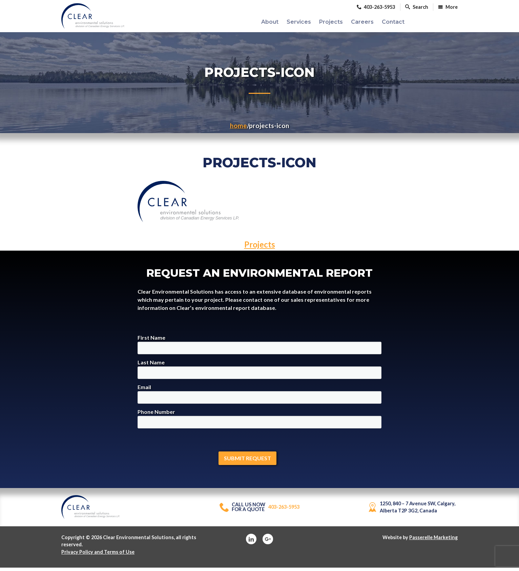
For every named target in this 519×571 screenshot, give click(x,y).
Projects (259, 247)
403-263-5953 (259, 510)
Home (238, 128)
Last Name (259, 372)
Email (259, 397)
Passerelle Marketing (433, 540)
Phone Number (259, 421)
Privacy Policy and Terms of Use (97, 555)
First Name (259, 347)
